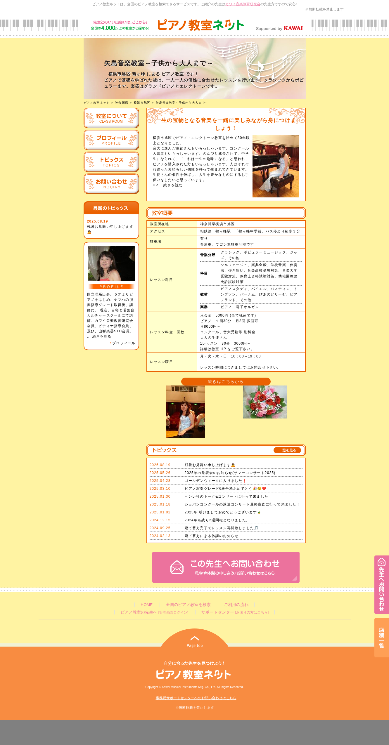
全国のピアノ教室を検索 (188, 604)
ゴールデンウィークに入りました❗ (216, 481)
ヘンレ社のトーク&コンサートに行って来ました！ (228, 496)
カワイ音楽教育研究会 (242, 4)
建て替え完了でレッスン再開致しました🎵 (222, 528)
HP (155, 185)
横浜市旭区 (142, 102)
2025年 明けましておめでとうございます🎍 (223, 512)
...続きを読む (170, 185)
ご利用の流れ (236, 604)
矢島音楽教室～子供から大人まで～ (182, 102)
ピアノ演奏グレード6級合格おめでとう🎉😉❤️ (226, 489)
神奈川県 (121, 102)
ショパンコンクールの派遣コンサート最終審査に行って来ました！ (242, 504)
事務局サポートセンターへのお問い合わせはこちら (196, 698)
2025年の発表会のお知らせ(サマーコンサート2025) (230, 473)
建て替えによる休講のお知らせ (212, 536)
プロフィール (122, 343)
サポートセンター (235, 612)
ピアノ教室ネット (97, 102)
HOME (147, 604)
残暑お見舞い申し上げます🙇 (210, 465)
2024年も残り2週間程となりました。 (217, 520)
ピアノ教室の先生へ (154, 612)
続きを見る (102, 336)
